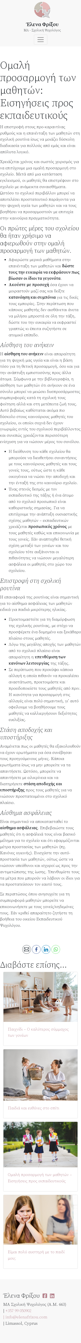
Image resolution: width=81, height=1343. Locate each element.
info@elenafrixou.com (26, 1317)
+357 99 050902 (18, 1310)
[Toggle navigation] (40, 40)
